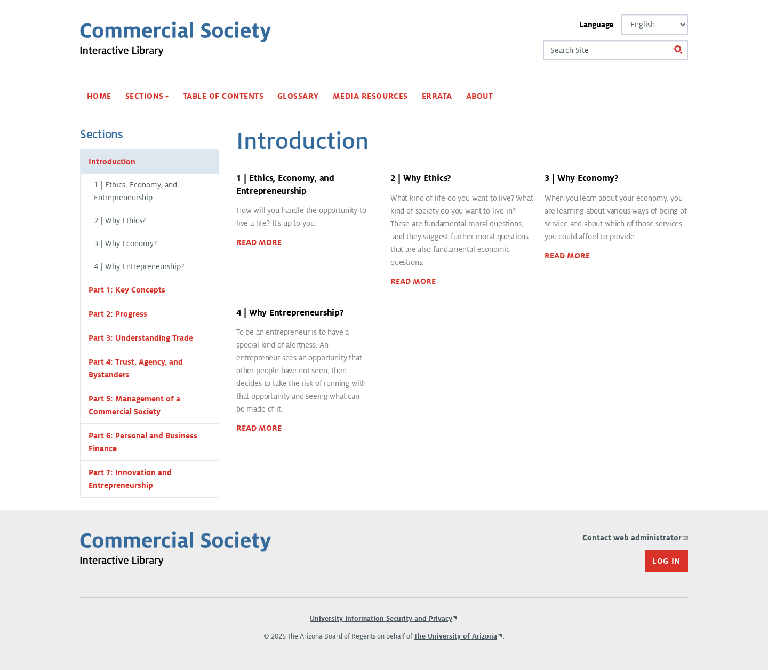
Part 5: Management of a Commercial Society (134, 405)
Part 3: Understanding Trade (141, 338)
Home (99, 96)
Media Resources (370, 96)
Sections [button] (147, 96)
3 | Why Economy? (125, 243)
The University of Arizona (455, 636)
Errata (437, 96)
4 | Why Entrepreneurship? (139, 266)
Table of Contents (223, 96)
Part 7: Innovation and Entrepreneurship (130, 479)
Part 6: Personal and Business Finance (143, 442)
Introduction (112, 161)
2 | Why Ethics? (120, 220)
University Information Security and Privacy (381, 618)
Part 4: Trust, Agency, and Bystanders (136, 368)
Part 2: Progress (118, 314)
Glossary (298, 96)
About (479, 96)
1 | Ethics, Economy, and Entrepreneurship (135, 191)
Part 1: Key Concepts (127, 290)
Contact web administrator (635, 537)
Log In (666, 561)
